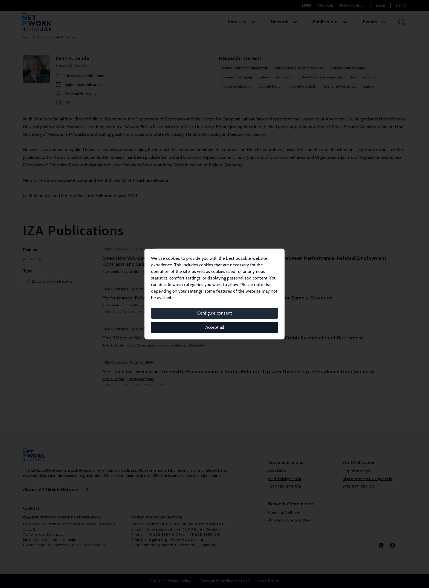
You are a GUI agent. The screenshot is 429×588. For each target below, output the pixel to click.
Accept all (214, 327)
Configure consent (214, 313)
